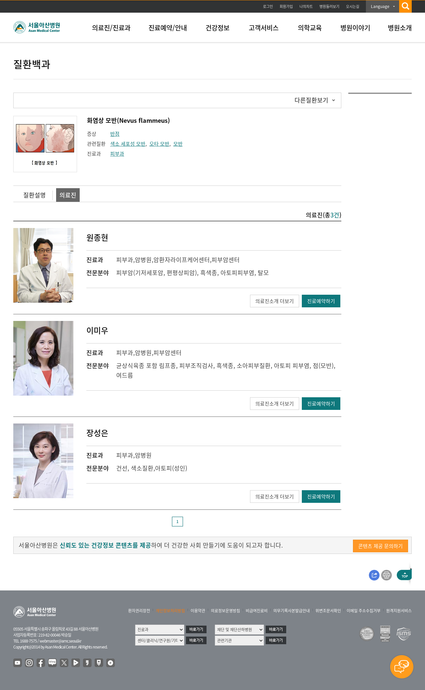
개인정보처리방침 (170, 611)
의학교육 (310, 28)
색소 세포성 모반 (127, 143)
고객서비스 (264, 28)
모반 (178, 143)
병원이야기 (355, 28)
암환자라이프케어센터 (181, 259)
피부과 (117, 153)
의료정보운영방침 (225, 611)
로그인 (268, 6)
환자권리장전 (139, 611)
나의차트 (306, 6)
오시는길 (352, 6)
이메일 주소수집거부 (364, 611)
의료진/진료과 (111, 28)
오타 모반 (159, 143)
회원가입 (286, 6)
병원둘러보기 (329, 6)
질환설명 (34, 195)
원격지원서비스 (399, 611)
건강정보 (217, 28)
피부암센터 (226, 259)
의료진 (67, 195)
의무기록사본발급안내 (291, 611)
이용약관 (198, 611)
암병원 (143, 259)
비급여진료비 (257, 611)
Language (380, 6)
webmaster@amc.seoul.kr (60, 641)
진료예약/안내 (167, 28)
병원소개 (400, 28)
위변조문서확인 (328, 611)
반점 (115, 133)
